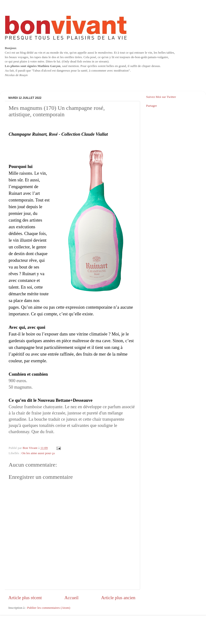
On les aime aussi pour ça (38, 453)
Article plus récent (25, 597)
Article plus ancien (118, 597)
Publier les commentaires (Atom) (48, 607)
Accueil (71, 597)
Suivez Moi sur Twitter (161, 97)
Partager (151, 105)
